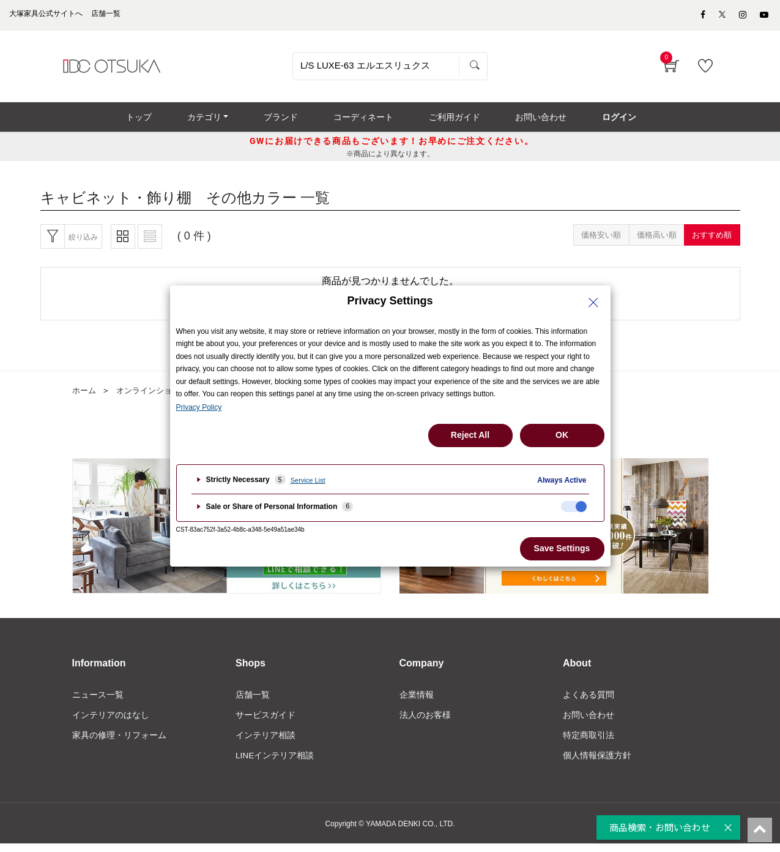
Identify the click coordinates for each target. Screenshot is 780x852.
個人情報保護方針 (597, 764)
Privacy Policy (199, 407)
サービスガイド (265, 722)
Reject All (470, 435)
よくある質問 (588, 701)
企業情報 (416, 701)
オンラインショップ (156, 397)
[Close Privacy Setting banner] (593, 302)
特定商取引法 (588, 743)
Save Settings (562, 548)
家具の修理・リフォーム (119, 743)
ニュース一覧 (98, 701)
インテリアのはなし (110, 722)
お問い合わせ (588, 722)
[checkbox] (574, 506)
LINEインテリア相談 (275, 764)
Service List (308, 480)
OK (561, 435)
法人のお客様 (425, 722)
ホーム (85, 397)
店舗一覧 (253, 701)
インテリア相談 (265, 743)
